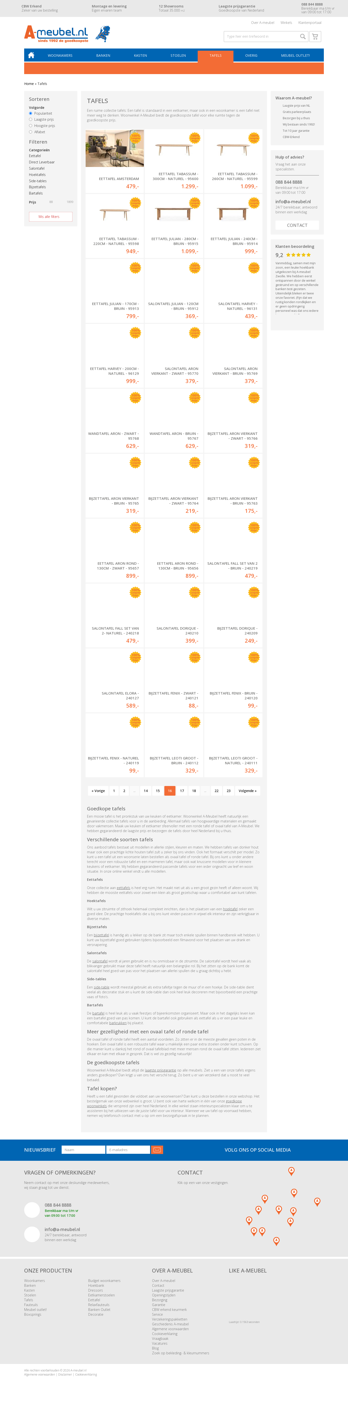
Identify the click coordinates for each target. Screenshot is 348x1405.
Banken (104, 57)
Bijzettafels (37, 189)
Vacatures (159, 1345)
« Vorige (98, 792)
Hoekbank (96, 1287)
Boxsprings (32, 1316)
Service (157, 1316)
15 (158, 792)
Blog (155, 1350)
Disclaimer (65, 1376)
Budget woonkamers (104, 1282)
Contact (297, 227)
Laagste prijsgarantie (168, 1292)
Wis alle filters (48, 218)
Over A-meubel (262, 23)
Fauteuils (31, 1306)
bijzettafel (101, 937)
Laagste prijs (41, 121)
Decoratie (95, 1316)
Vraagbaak (160, 1340)
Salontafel (36, 170)
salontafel (100, 963)
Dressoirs (95, 1292)
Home (29, 85)
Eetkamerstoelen (101, 1297)
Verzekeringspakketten (169, 1321)
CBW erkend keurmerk (169, 1311)
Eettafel (35, 157)
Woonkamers (61, 57)
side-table (101, 989)
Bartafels (36, 195)
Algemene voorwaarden (170, 1330)
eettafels (123, 889)
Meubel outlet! (295, 57)
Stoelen (179, 57)
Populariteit (40, 115)
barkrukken (118, 1024)
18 (194, 792)
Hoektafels (37, 176)
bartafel (98, 1015)
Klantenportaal (309, 23)
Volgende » (248, 792)
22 (216, 792)
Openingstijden (163, 1297)
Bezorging (159, 1302)
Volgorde (36, 109)
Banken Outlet (99, 1311)
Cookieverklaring (164, 1335)
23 (229, 792)
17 (182, 792)
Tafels (216, 57)
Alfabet (37, 134)
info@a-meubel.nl (293, 203)
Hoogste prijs (42, 127)
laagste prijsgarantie (160, 1072)
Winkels (286, 23)
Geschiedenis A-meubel (170, 1326)
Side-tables (38, 183)
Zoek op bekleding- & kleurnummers (180, 1355)
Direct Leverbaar (42, 164)
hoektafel (230, 911)
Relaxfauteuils (98, 1306)
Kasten (141, 57)
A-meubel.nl (79, 1372)
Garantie (158, 1306)
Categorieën (39, 152)
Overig (252, 57)
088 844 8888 (289, 184)
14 (146, 792)
